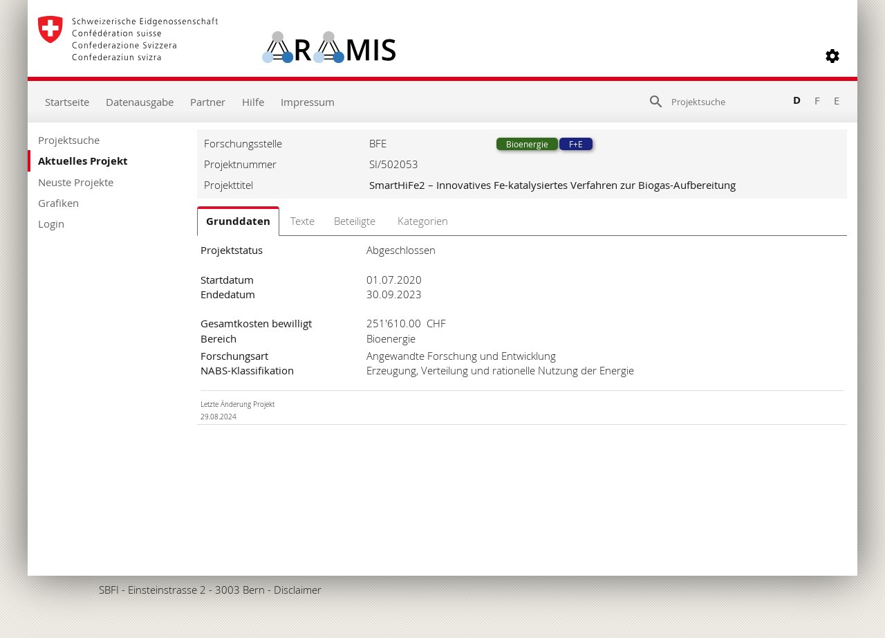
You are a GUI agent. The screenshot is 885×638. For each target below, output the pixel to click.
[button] (832, 56)
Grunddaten (238, 221)
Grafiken (58, 203)
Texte (302, 221)
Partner (207, 102)
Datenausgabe (140, 102)
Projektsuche (69, 140)
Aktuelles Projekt (83, 161)
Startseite (67, 102)
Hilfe (253, 102)
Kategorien (423, 221)
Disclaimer (298, 589)
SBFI (109, 589)
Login (51, 223)
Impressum (308, 102)
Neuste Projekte (75, 182)
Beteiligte (354, 221)
